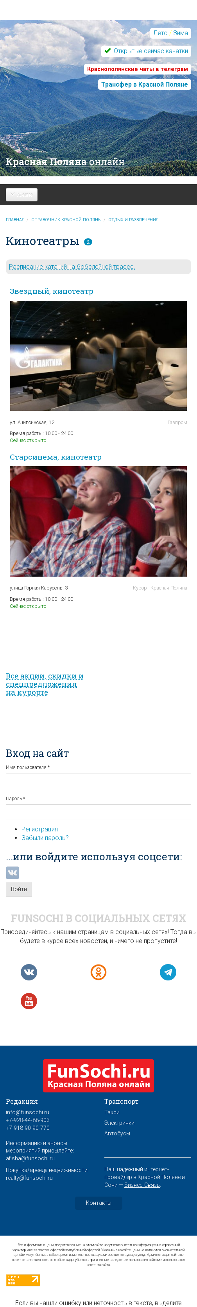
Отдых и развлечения (133, 219)
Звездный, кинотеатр (51, 291)
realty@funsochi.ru (29, 1178)
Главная (15, 219)
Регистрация (39, 829)
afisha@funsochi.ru (30, 1158)
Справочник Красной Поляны (66, 219)
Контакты (98, 1203)
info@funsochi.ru (27, 1112)
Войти (19, 889)
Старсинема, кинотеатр (56, 457)
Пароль (15, 798)
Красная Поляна (65, 161)
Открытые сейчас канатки (150, 51)
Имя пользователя (28, 767)
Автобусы (117, 1133)
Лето (160, 33)
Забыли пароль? (45, 838)
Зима (180, 33)
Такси (112, 1112)
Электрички (119, 1123)
